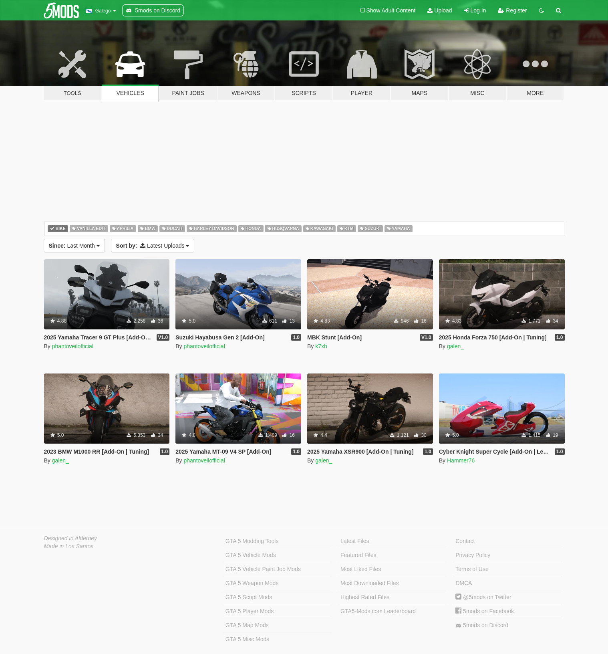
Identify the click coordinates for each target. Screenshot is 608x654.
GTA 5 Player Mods (249, 611)
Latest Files (354, 541)
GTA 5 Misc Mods (247, 639)
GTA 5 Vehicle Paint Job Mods (263, 569)
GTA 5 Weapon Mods (252, 583)
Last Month (74, 245)
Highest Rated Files (364, 597)
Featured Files (358, 555)
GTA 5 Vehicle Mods (250, 555)
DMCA (463, 583)
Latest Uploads (152, 245)
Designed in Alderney (70, 538)
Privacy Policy (472, 555)
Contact (465, 541)
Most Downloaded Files (369, 583)
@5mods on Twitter (483, 597)
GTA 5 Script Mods (248, 597)
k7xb (321, 346)
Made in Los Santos (69, 546)
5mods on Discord (481, 625)
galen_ (455, 346)
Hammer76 (461, 460)
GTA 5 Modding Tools (252, 541)
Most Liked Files (360, 569)
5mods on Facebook (484, 611)
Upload (439, 10)
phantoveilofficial (72, 346)
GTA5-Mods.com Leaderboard (378, 611)
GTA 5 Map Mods (247, 625)
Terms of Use (471, 569)
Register (512, 10)
